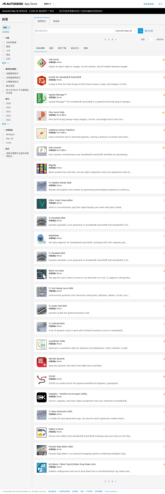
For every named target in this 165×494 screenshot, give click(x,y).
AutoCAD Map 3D (10, 11)
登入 (161, 3)
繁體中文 (49, 4)
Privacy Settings (111, 491)
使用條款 (75, 491)
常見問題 (89, 491)
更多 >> (5, 62)
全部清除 (5, 32)
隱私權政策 (52, 491)
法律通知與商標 (64, 491)
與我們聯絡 (99, 491)
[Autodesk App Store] (20, 4)
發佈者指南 (149, 3)
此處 (88, 11)
